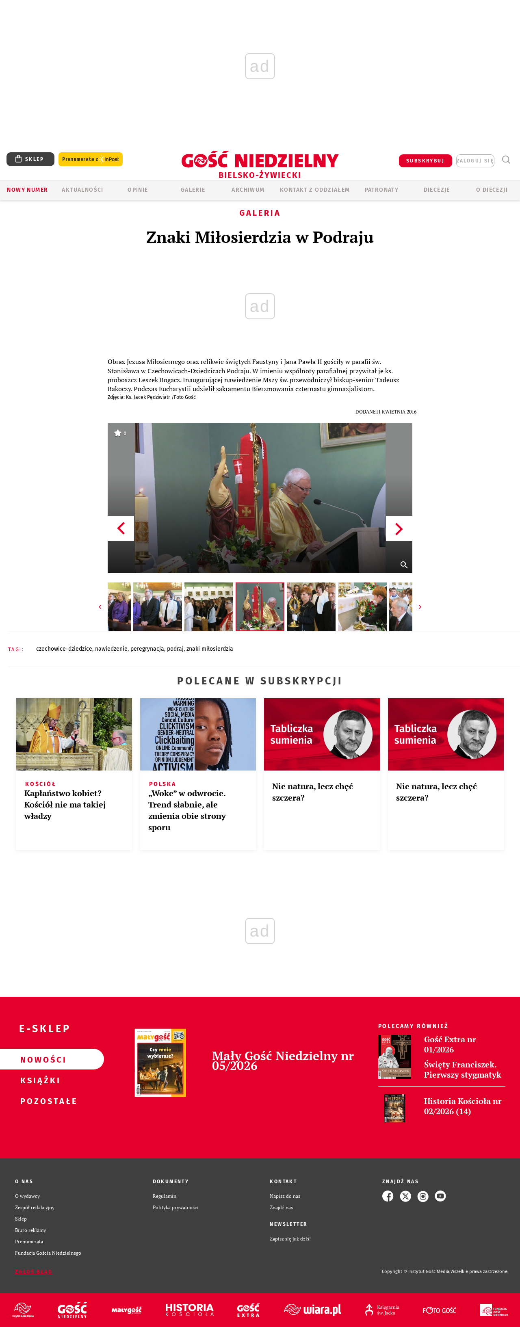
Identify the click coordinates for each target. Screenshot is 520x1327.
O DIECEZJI (492, 189)
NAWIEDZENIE (111, 648)
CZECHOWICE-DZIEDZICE (64, 648)
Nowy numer (27, 189)
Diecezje (437, 189)
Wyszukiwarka (506, 159)
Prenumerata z (90, 159)
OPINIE (138, 189)
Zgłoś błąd (33, 1272)
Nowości (39, 1059)
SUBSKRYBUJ (425, 161)
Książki (39, 1080)
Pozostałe (39, 1100)
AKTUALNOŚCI (82, 189)
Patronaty (382, 189)
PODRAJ (175, 648)
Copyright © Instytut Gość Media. (416, 1271)
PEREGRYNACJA (147, 648)
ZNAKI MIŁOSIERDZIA (209, 648)
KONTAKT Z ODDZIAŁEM (315, 189)
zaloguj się (475, 161)
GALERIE (193, 189)
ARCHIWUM (248, 189)
